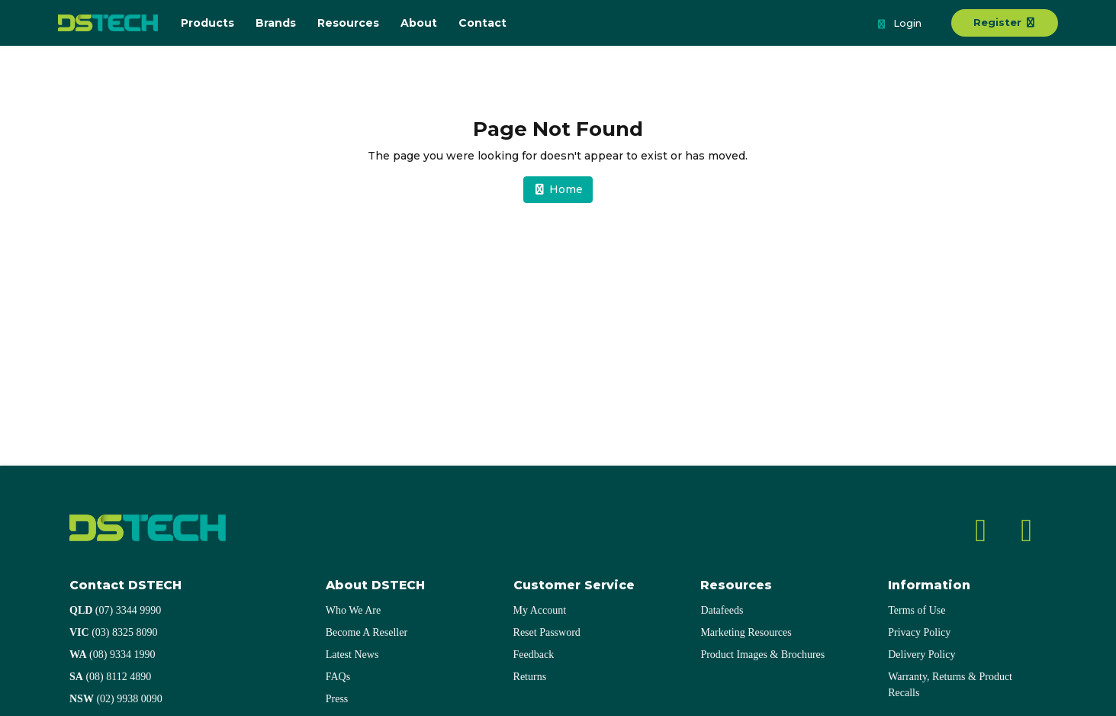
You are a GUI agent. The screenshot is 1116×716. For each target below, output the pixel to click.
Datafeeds (721, 610)
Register (1005, 22)
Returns (530, 676)
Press (337, 699)
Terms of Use (916, 610)
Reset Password (547, 632)
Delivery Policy (921, 654)
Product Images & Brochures (762, 654)
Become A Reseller (366, 632)
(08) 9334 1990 (112, 654)
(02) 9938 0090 (115, 699)
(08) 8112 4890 (110, 676)
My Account (540, 610)
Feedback (534, 654)
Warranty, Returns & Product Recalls (950, 684)
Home (558, 189)
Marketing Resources (745, 632)
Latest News (352, 654)
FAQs (338, 676)
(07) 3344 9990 (115, 610)
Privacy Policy (919, 632)
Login (898, 24)
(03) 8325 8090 (113, 632)
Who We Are (353, 610)
